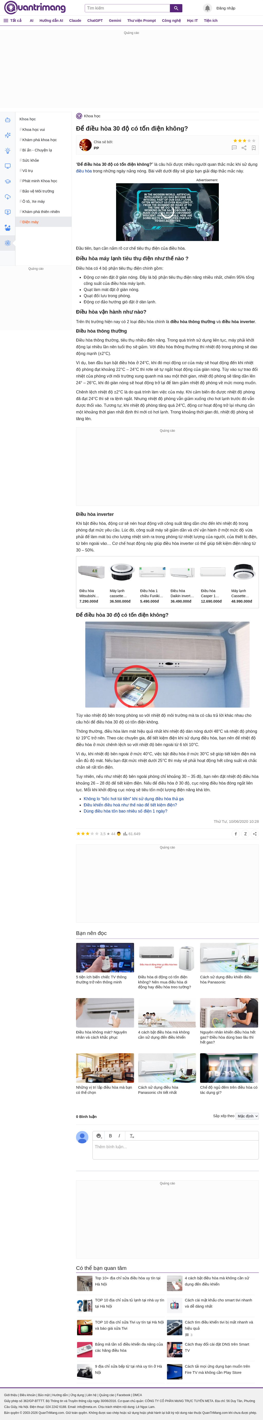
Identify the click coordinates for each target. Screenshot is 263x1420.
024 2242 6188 (55, 1407)
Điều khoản (27, 1395)
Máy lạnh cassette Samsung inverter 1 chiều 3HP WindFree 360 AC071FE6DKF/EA (122, 593)
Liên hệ (91, 1395)
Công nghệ (171, 20)
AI (31, 20)
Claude (75, 20)
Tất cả (15, 20)
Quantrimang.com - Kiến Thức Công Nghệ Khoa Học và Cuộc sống (35, 7)
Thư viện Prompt (141, 20)
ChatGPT (95, 20)
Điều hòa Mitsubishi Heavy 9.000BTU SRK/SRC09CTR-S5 (91, 593)
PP (96, 148)
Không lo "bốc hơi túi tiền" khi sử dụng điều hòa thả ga (134, 799)
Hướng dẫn (60, 1395)
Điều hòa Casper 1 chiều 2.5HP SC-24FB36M (212, 593)
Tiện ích (211, 20)
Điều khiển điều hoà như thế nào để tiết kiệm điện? (130, 805)
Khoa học (92, 116)
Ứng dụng (77, 1395)
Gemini (115, 20)
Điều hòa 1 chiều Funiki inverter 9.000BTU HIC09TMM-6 (151, 593)
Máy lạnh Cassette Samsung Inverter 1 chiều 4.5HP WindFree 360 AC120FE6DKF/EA (243, 593)
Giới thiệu (10, 1395)
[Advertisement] (131, 72)
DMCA (137, 1395)
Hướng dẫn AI (51, 20)
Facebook (123, 1395)
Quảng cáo (106, 1395)
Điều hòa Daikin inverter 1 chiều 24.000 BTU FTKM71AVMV (182, 593)
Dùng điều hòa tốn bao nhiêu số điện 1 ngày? (125, 811)
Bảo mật (44, 1395)
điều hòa (84, 171)
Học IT (192, 20)
